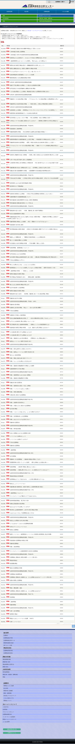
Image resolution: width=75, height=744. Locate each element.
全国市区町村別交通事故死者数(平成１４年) (22, 473)
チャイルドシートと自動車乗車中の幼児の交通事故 (24, 551)
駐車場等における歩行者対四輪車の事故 (21, 183)
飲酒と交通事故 (14, 529)
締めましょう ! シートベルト (18, 483)
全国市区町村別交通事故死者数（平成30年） (22, 125)
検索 (4, 15)
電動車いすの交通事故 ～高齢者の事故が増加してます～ (25, 459)
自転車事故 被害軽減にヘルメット (19, 247)
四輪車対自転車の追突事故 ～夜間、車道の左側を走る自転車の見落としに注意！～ (33, 142)
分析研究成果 (9, 11)
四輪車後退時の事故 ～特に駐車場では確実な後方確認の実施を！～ (28, 131)
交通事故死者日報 (8, 650)
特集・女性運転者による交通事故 (19, 416)
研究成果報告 (6, 18)
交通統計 (6, 635)
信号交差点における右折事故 (18, 254)
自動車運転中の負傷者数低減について (20, 196)
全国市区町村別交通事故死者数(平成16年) (21, 425)
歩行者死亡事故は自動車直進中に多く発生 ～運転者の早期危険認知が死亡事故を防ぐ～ (34, 257)
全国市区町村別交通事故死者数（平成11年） (22, 537)
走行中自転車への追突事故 (17, 287)
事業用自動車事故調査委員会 (45, 21)
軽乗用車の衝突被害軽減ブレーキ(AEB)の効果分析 (23, 113)
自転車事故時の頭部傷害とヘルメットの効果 (22, 74)
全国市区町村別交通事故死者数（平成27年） (23, 175)
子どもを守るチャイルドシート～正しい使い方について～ (25, 71)
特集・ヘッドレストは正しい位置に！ (20, 388)
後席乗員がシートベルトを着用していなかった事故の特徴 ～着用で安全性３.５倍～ (33, 267)
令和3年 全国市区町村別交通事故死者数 (21, 82)
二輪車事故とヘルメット (16, 493)
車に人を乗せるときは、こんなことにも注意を (22, 264)
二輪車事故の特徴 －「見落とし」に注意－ (22, 270)
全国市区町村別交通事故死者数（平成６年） (22, 608)
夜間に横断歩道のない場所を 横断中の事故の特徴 (23, 68)
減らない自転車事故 (15, 355)
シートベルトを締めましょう (18, 436)
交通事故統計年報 (8, 638)
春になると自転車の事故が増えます (19, 284)
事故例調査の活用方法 (8, 664)
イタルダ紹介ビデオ (9, 698)
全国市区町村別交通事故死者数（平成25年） (22, 206)
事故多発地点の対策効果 (16, 476)
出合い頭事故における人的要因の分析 (20, 433)
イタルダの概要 (65, 11)
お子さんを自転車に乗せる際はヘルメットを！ (22, 321)
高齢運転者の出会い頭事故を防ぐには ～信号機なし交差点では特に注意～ (30, 167)
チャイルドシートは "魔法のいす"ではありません (23, 496)
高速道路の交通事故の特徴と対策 (19, 540)
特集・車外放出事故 (15, 428)
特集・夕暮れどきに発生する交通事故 (20, 405)
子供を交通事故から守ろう (17, 260)
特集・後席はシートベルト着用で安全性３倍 (22, 352)
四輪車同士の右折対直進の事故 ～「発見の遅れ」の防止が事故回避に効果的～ (31, 104)
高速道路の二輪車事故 (16, 128)
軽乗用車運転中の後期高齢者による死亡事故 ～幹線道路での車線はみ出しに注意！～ (33, 139)
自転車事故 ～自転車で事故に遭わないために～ (23, 467)
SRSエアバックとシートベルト (18, 526)
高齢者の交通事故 (15, 445)
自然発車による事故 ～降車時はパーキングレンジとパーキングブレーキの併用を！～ (33, 110)
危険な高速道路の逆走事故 (17, 503)
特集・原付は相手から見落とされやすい (21, 349)
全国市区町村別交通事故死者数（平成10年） (22, 554)
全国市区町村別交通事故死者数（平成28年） (22, 150)
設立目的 (6, 688)
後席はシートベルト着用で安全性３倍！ (21, 341)
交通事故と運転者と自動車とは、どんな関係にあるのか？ (25, 591)
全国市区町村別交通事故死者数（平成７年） (22, 594)
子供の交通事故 (14, 310)
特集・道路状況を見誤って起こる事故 (20, 385)
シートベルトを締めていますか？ (19, 439)
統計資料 (26, 11)
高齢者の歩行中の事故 (16, 298)
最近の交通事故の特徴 (16, 568)
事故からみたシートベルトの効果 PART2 (22, 618)
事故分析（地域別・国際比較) (45, 18)
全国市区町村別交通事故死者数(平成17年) (21, 399)
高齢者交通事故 (14, 543)
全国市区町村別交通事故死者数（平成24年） (22, 234)
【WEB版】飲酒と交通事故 (17, 51)
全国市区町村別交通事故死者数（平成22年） (22, 281)
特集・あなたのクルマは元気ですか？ (20, 419)
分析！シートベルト (15, 621)
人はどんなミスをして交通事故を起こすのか (22, 513)
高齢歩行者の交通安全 (16, 382)
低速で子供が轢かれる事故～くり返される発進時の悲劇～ (25, 85)
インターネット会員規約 (9, 716)
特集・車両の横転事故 (16, 392)
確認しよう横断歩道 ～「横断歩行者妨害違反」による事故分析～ (28, 237)
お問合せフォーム (12, 732)
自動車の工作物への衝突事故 (18, 315)
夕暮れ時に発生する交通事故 (18, 395)
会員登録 (5, 709)
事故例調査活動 (7, 659)
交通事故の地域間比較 (16, 574)
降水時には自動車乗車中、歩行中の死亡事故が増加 (24, 509)
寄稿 (4, 21)
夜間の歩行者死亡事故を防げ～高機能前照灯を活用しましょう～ (27, 65)
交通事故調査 (47, 11)
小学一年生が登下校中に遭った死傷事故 (21, 159)
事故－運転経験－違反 (16, 588)
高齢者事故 (13, 604)
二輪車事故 (13, 450)
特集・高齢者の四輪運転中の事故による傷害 (22, 365)
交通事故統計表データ (9, 640)
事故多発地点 (13, 560)
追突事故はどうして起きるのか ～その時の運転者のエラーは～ (27, 479)
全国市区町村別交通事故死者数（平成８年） (22, 584)
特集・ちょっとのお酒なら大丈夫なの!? (21, 361)
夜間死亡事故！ (14, 614)
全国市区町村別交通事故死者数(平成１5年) (21, 453)
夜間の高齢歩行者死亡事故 (17, 274)
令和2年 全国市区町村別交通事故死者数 (21, 94)
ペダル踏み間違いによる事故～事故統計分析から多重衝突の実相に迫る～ (30, 91)
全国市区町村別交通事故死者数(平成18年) (21, 372)
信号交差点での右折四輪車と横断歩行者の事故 (22, 88)
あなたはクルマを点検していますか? (20, 506)
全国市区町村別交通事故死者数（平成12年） (22, 517)
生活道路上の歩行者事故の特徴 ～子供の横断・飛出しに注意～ (27, 243)
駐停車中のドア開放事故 (16, 186)
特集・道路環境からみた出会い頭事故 (20, 375)
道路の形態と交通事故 (16, 580)
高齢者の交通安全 (15, 422)
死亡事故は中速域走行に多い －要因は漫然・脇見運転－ (25, 277)
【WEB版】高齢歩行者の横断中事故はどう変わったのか (25, 48)
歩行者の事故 (13, 408)
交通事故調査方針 (7, 714)
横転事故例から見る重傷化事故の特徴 (20, 77)
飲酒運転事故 (13, 563)
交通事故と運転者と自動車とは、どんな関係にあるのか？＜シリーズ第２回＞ (31, 577)
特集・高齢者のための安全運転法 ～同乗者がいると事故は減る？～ (29, 338)
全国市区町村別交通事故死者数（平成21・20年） (23, 301)
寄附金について (7, 700)
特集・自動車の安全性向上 (17, 402)
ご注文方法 (5, 707)
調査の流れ (5, 666)
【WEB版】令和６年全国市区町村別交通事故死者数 (24, 54)
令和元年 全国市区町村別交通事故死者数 (21, 107)
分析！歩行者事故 (15, 611)
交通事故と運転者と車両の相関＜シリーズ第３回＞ (24, 557)
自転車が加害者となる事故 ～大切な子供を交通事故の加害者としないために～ (31, 193)
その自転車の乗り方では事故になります (21, 332)
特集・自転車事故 (15, 546)
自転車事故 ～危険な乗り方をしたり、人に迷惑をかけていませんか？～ (30, 470)
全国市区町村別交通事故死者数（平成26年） (22, 189)
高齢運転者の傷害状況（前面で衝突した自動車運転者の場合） (27, 486)
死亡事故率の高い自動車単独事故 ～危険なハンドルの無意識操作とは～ (30, 324)
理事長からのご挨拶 (9, 685)
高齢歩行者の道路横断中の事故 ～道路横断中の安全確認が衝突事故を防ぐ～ (31, 170)
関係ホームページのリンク (9, 719)
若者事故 (12, 597)
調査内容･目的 (6, 662)
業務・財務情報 (7, 693)
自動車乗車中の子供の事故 (17, 368)
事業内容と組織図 (8, 690)
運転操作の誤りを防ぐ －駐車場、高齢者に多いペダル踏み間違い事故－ (30, 293)
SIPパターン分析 (8, 645)
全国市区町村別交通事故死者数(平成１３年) (22, 490)
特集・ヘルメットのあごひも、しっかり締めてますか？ (25, 412)
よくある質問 (6, 721)
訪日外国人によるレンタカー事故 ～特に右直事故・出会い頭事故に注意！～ (31, 117)
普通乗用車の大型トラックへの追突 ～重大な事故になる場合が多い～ (29, 462)
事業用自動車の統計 (9, 643)
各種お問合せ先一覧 (12, 729)
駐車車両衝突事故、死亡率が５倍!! (19, 500)
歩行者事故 (13, 456)
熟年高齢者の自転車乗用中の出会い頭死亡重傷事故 (24, 200)
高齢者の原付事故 (15, 304)
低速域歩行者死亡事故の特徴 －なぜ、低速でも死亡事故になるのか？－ (30, 327)
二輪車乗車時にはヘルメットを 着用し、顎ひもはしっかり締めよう (28, 61)
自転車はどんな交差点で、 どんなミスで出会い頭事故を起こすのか (28, 57)
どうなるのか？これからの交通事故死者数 (21, 523)
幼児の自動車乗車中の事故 (17, 213)
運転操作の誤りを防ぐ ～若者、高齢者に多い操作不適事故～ (27, 210)
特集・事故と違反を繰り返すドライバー (21, 358)
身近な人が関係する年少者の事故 (19, 520)
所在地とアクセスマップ (10, 695)
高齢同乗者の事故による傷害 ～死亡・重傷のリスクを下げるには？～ (29, 221)
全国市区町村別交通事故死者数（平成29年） (22, 136)
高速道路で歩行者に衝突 (16, 224)
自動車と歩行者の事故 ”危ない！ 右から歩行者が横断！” (26, 307)
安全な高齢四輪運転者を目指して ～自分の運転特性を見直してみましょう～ (31, 318)
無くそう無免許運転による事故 (18, 240)
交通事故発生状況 (8, 653)
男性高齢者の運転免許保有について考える (21, 203)
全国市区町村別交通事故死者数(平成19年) (21, 344)
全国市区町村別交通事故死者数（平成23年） (22, 251)
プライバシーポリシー (8, 712)
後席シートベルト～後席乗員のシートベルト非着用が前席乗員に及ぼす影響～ (31, 534)
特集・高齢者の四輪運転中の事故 (19, 378)
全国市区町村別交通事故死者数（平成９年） (22, 571)
